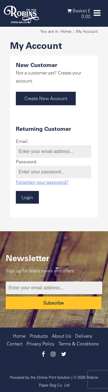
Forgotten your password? (42, 182)
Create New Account (45, 98)
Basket (78, 13)
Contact (14, 344)
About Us (61, 336)
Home (65, 31)
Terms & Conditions (78, 344)
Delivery (83, 336)
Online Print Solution (53, 377)
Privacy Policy (40, 344)
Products (39, 336)
